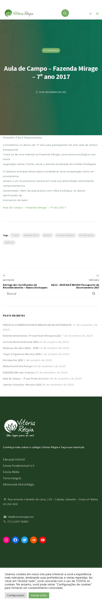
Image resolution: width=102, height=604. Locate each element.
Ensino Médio (11, 472)
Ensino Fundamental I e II (18, 465)
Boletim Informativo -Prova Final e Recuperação (32, 335)
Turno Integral (12, 478)
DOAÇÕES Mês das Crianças (19, 372)
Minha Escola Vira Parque (18, 366)
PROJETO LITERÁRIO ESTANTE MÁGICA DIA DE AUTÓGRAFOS (37, 325)
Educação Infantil (14, 459)
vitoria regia (86, 235)
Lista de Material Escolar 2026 (20, 342)
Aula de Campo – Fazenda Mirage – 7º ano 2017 (34, 207)
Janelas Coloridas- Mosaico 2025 (22, 384)
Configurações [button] (16, 595)
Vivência (9, 242)
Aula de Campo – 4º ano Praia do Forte (26, 378)
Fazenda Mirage (65, 235)
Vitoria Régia (51, 50)
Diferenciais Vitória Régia (18, 484)
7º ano (15, 235)
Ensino (47, 235)
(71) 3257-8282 (15, 521)
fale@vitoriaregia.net (18, 516)
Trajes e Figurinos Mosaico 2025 (21, 354)
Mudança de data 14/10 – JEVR (20, 348)
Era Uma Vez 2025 (13, 360)
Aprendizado (31, 235)
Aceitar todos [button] (39, 595)
